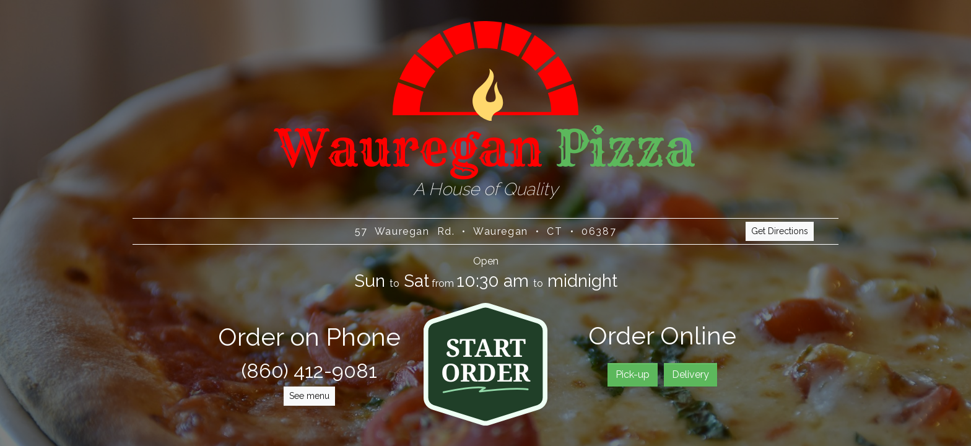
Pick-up (633, 374)
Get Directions (779, 232)
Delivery (690, 374)
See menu (309, 396)
